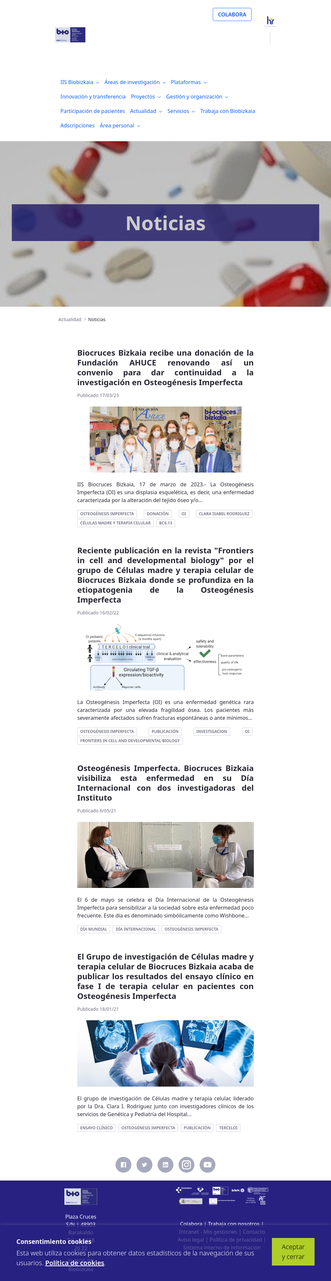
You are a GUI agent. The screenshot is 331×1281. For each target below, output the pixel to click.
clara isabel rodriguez (224, 514)
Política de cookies (74, 1262)
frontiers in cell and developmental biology (130, 740)
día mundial (93, 929)
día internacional (136, 929)
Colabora (191, 1223)
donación (158, 514)
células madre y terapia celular (115, 523)
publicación (165, 731)
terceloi (228, 1128)
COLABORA (232, 14)
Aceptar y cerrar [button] (293, 1251)
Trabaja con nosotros (233, 1223)
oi (184, 514)
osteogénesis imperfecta (107, 514)
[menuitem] (80, 82)
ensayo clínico (96, 1128)
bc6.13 (165, 523)
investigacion (211, 731)
